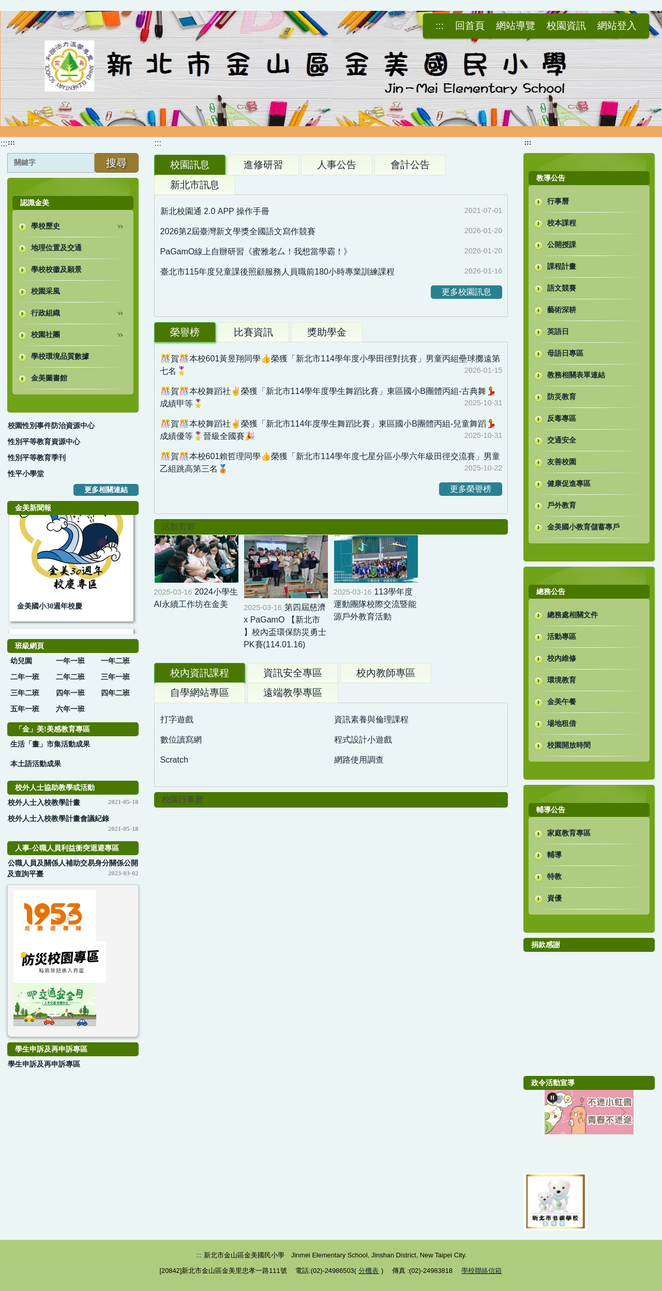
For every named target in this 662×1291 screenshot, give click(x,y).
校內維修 (561, 658)
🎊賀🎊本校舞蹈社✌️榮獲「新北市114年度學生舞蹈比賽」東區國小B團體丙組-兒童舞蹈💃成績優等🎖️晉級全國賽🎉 (328, 430)
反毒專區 (561, 418)
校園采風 (45, 291)
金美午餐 (561, 702)
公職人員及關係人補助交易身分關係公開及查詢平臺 (72, 868)
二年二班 (70, 677)
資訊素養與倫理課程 (371, 719)
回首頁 (470, 25)
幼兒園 (21, 661)
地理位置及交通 (56, 248)
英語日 (558, 332)
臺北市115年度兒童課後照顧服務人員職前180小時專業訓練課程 (277, 271)
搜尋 (116, 163)
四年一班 (70, 693)
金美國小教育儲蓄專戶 (583, 527)
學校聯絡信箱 (481, 1270)
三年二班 (24, 693)
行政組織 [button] (77, 311)
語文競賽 (561, 288)
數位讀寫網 (181, 739)
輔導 (554, 855)
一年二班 (115, 661)
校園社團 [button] (77, 332)
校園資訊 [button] (566, 25)
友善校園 (561, 462)
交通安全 (561, 440)
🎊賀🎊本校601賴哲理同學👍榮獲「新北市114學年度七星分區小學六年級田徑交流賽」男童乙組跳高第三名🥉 (330, 462)
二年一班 (24, 677)
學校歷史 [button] (77, 224)
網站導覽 (515, 25)
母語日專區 (565, 353)
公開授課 (561, 245)
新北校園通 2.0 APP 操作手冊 (214, 211)
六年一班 (70, 709)
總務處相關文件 (572, 615)
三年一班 (115, 677)
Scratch (174, 759)
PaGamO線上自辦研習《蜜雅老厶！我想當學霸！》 (256, 251)
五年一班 (24, 709)
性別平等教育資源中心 (44, 442)
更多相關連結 (106, 490)
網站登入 (617, 25)
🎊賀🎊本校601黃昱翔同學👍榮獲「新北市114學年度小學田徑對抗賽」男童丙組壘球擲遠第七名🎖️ (330, 364)
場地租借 (561, 723)
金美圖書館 (49, 378)
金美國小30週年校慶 (49, 609)
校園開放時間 (569, 745)
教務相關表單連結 (576, 375)
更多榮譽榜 (470, 488)
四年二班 (115, 693)
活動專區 (561, 637)
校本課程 (561, 223)
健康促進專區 (569, 484)
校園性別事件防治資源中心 (51, 426)
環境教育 (561, 680)
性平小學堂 (26, 474)
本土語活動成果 (35, 764)
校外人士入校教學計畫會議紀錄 (58, 819)
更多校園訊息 (466, 291)
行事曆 (558, 201)
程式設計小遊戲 (363, 739)
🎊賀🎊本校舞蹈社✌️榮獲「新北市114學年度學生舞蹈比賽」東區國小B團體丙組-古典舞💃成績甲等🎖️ (328, 397)
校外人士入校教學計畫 (44, 803)
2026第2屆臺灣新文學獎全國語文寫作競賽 (238, 231)
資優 (554, 898)
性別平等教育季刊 (37, 458)
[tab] (189, 165)
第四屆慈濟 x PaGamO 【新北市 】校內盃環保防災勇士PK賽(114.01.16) (285, 626)
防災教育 (561, 397)
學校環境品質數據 (60, 356)
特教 (554, 876)
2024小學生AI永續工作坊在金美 (196, 598)
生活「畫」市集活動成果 (50, 744)
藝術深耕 (561, 310)
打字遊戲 (176, 719)
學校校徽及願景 (56, 270)
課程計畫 (561, 266)
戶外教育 (561, 505)
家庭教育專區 (569, 833)
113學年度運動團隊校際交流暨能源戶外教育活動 (375, 604)
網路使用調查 (359, 759)
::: (4, 143)
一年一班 (70, 661)
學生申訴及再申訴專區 (44, 1064)
